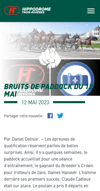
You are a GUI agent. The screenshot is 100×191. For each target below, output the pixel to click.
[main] (50, 95)
